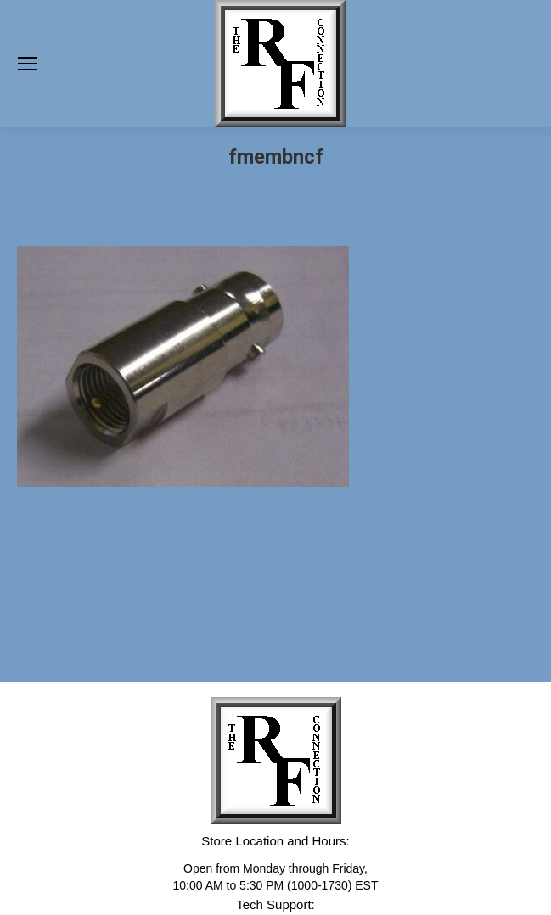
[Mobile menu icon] (27, 63)
